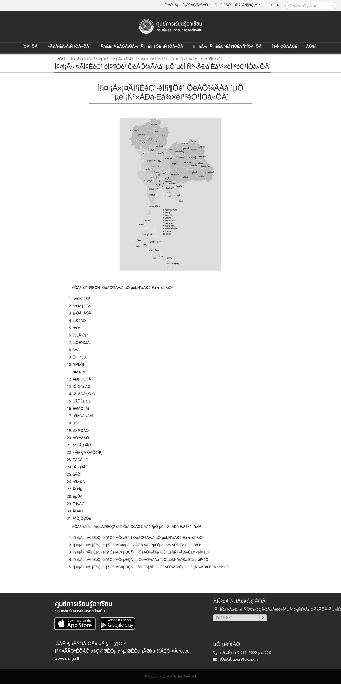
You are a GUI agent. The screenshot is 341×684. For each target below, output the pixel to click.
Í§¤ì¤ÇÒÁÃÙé (284, 46)
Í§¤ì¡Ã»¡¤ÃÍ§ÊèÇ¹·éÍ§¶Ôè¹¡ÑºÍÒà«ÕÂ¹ (228, 46)
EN (277, 5)
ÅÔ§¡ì (311, 46)
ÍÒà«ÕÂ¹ (31, 46)
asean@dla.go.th (245, 660)
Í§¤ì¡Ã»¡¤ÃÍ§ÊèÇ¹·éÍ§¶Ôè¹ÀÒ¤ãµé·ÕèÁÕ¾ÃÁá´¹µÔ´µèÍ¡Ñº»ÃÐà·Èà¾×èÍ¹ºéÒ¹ (137, 545)
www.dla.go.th (67, 658)
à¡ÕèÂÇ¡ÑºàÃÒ (195, 5)
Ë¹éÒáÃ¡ (171, 5)
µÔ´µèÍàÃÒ (221, 5)
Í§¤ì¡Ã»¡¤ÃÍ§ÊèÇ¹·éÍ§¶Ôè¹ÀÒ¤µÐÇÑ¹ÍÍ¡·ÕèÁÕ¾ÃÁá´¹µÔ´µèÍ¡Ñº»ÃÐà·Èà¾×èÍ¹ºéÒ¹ (142, 552)
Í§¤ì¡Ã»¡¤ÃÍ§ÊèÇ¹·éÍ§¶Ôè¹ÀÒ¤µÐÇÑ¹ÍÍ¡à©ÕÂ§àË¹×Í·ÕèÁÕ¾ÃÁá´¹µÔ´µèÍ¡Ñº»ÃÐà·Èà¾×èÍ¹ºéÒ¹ (152, 567)
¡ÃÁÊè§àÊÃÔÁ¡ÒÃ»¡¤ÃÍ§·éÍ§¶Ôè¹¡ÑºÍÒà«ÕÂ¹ (142, 46)
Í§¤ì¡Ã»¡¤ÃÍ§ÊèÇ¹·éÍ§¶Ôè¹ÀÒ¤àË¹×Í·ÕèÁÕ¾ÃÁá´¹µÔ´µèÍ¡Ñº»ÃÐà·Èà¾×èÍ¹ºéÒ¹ (139, 538)
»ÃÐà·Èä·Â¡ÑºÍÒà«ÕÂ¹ (68, 46)
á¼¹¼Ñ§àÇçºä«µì (249, 5)
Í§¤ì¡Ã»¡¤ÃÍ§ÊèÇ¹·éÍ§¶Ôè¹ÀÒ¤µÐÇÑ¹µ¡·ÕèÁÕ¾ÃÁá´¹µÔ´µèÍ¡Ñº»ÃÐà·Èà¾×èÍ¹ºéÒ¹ (142, 560)
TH (270, 5)
